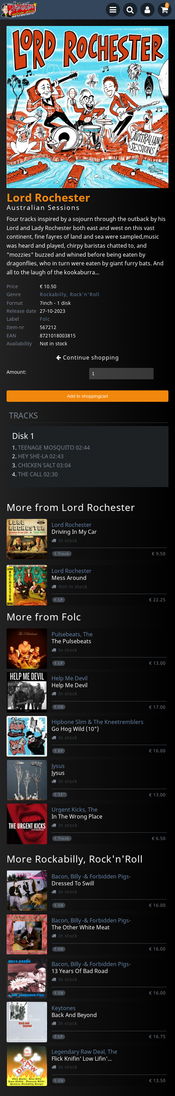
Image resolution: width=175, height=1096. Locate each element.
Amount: (16, 372)
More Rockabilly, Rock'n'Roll (75, 858)
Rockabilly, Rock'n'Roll (70, 294)
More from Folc (44, 616)
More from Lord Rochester (71, 507)
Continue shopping (87, 357)
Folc (45, 319)
